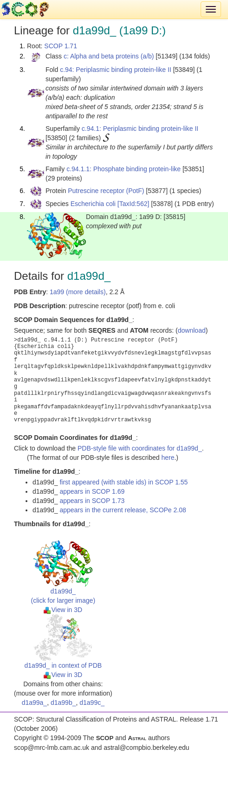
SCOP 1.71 (60, 46)
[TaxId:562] (133, 203)
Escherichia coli (93, 203)
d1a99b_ (63, 702)
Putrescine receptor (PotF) (106, 190)
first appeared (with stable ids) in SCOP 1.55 (123, 482)
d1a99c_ (91, 702)
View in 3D (63, 609)
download (192, 330)
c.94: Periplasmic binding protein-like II (115, 69)
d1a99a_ (34, 702)
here (167, 457)
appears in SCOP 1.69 (91, 491)
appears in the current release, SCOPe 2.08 (122, 510)
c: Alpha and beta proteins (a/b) (109, 56)
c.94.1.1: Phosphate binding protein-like (123, 169)
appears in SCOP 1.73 (91, 500)
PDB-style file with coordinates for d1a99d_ (140, 448)
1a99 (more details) (78, 292)
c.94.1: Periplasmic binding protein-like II (140, 128)
